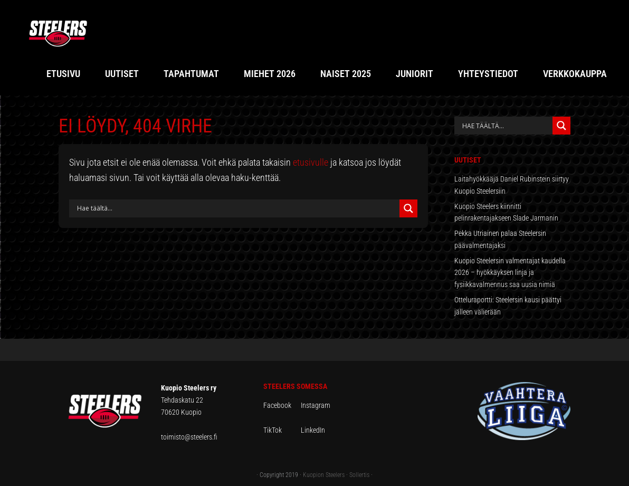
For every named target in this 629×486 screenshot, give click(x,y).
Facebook (282, 405)
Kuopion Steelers (324, 475)
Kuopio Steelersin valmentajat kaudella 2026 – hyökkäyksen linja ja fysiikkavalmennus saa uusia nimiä (510, 272)
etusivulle (310, 162)
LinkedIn (313, 430)
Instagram (315, 405)
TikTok (281, 430)
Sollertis (359, 475)
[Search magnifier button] (408, 208)
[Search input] (237, 208)
